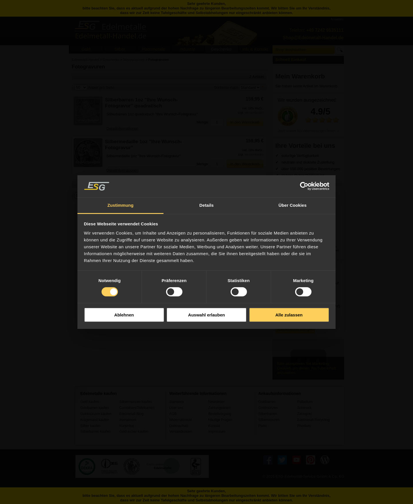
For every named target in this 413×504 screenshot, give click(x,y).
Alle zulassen (289, 314)
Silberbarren (267, 414)
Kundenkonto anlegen (295, 329)
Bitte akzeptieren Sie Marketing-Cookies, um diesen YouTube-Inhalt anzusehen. (306, 368)
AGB (173, 414)
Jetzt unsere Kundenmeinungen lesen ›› (308, 131)
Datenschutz (178, 426)
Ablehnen (124, 314)
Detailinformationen (122, 128)
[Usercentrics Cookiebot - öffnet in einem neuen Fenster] (304, 186)
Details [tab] (206, 205)
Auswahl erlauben (206, 314)
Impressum (216, 432)
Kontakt (214, 426)
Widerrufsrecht (180, 420)
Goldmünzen (268, 408)
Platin (262, 426)
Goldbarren (266, 402)
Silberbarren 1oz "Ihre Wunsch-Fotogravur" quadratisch (141, 103)
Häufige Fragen (220, 420)
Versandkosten (254, 112)
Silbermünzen (268, 420)
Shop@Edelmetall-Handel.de (313, 37)
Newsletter (216, 402)
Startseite (176, 402)
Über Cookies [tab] (292, 205)
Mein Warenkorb (300, 76)
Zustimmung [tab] (121, 205)
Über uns (176, 408)
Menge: (202, 122)
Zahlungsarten (219, 408)
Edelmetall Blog (131, 414)
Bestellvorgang (219, 414)
